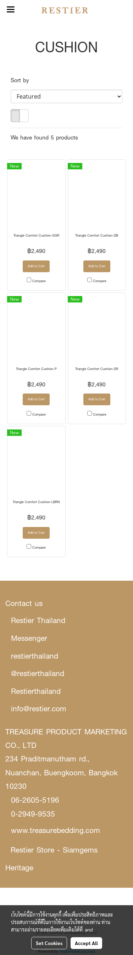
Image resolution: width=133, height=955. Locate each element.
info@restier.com (38, 709)
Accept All (86, 943)
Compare (39, 281)
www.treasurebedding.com (55, 830)
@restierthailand (37, 673)
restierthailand (34, 656)
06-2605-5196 (35, 800)
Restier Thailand (38, 620)
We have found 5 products (44, 137)
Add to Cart (36, 266)
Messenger (29, 638)
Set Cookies (49, 943)
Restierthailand (36, 691)
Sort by (23, 80)
